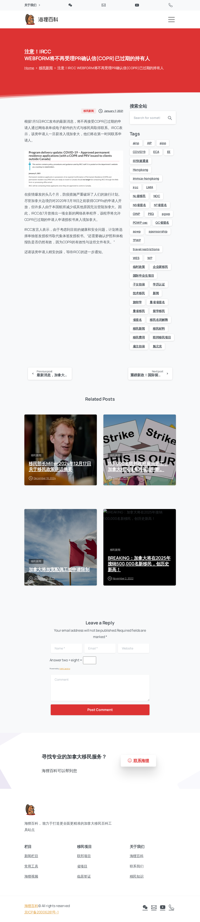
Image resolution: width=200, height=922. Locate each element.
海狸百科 (31, 907)
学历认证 (159, 284)
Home (27, 67)
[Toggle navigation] (171, 19)
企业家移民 (160, 267)
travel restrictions (146, 249)
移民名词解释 (159, 320)
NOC (156, 196)
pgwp (166, 214)
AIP (149, 143)
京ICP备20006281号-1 (41, 914)
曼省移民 (139, 311)
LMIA (149, 187)
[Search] (147, 117)
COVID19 (139, 152)
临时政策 (139, 267)
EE (169, 152)
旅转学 (137, 302)
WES (136, 258)
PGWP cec (140, 222)
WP (149, 258)
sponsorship (158, 231)
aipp (163, 143)
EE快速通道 (140, 161)
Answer (55, 660)
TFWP (137, 240)
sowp (137, 231)
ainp (136, 143)
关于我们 (32, 5)
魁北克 (157, 346)
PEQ (151, 214)
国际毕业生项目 (143, 275)
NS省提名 (139, 205)
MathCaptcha (64, 668)
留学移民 (159, 311)
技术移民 (139, 293)
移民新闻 (44, 67)
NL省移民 (139, 196)
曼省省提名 (157, 302)
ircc (135, 187)
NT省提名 (160, 205)
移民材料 (159, 328)
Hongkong (140, 169)
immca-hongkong (146, 178)
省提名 (137, 320)
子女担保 (139, 284)
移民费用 (139, 337)
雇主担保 (139, 346)
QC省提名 (162, 222)
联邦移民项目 (162, 337)
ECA (156, 152)
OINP (136, 214)
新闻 (156, 293)
